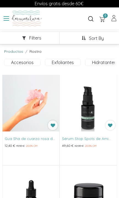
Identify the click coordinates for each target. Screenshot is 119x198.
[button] (92, 38)
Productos (13, 51)
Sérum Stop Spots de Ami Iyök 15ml (85, 139)
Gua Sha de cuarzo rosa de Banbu (30, 139)
